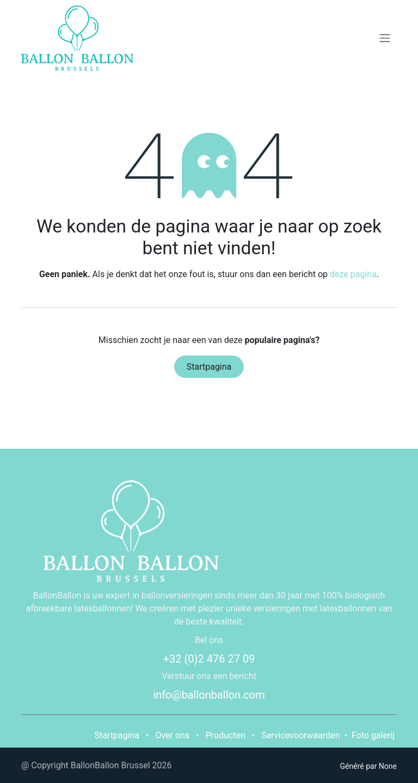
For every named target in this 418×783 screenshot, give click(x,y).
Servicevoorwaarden (300, 735)
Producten (225, 735)
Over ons (172, 735)
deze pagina (353, 274)
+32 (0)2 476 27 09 (209, 658)
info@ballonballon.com (209, 694)
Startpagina (209, 367)
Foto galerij (373, 735)
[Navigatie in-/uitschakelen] (385, 38)
